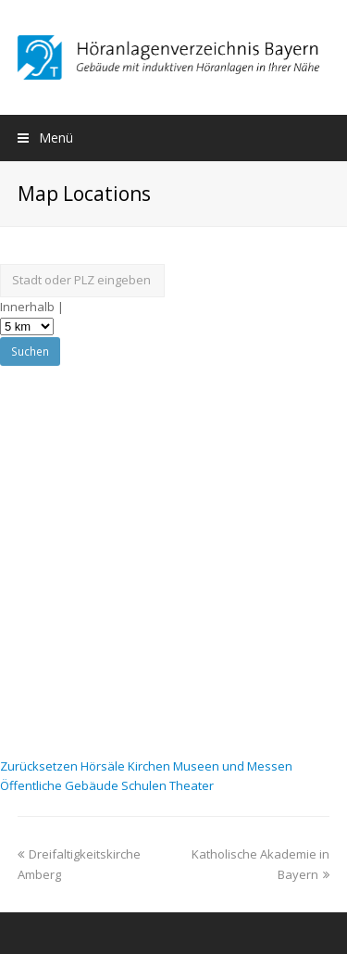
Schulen (145, 785)
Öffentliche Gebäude (60, 785)
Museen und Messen (232, 766)
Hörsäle (104, 766)
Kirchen (150, 766)
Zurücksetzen (40, 766)
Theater (191, 785)
